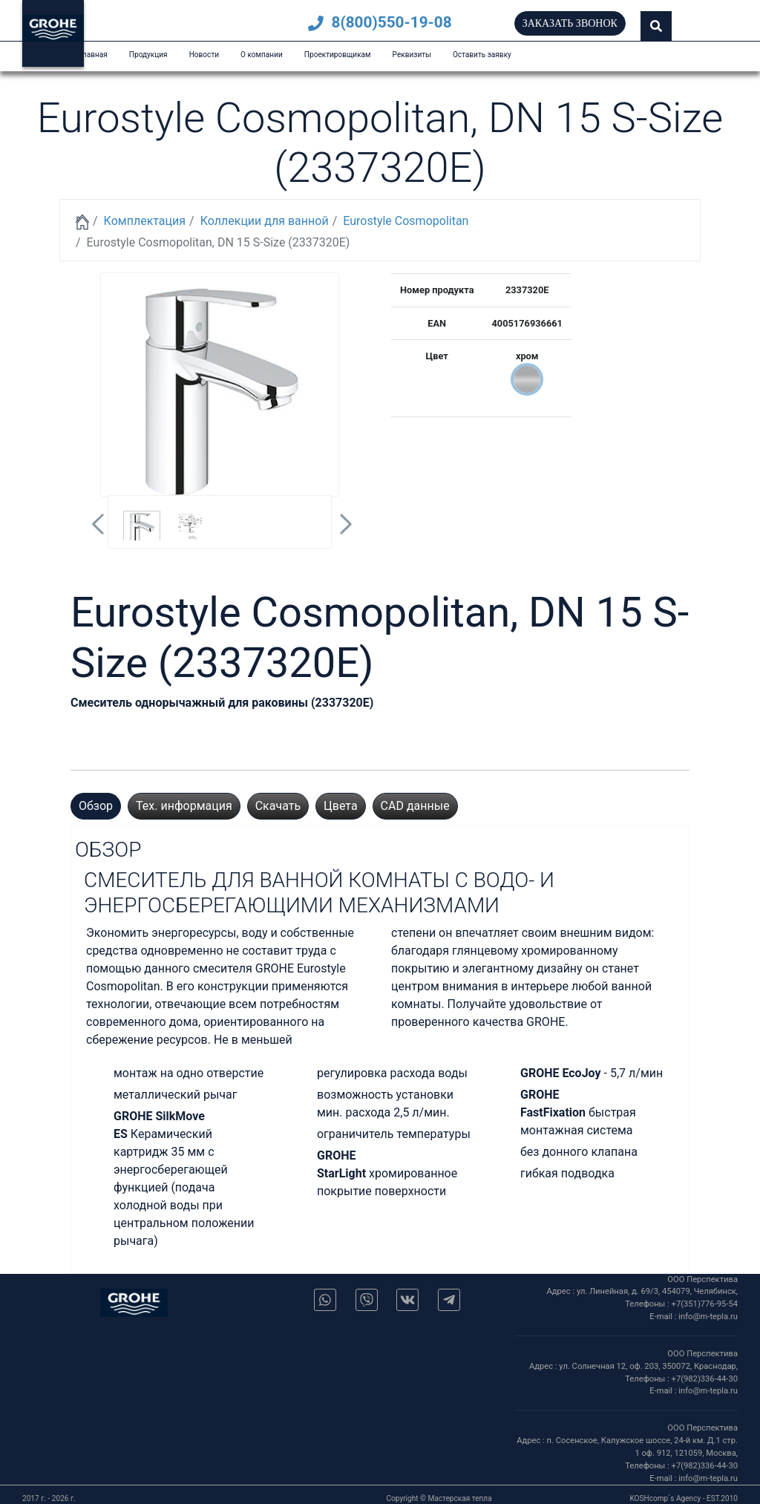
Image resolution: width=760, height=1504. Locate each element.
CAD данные (415, 806)
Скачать (278, 806)
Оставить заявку (482, 54)
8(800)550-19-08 (379, 22)
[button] (656, 26)
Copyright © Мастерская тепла (439, 1498)
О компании (261, 54)
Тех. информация (184, 806)
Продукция (148, 54)
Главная (93, 54)
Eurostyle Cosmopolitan (405, 221)
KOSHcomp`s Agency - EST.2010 (683, 1498)
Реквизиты (412, 54)
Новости (204, 54)
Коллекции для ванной (264, 221)
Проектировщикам (337, 54)
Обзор (96, 806)
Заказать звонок (570, 23)
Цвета (341, 806)
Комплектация (145, 221)
